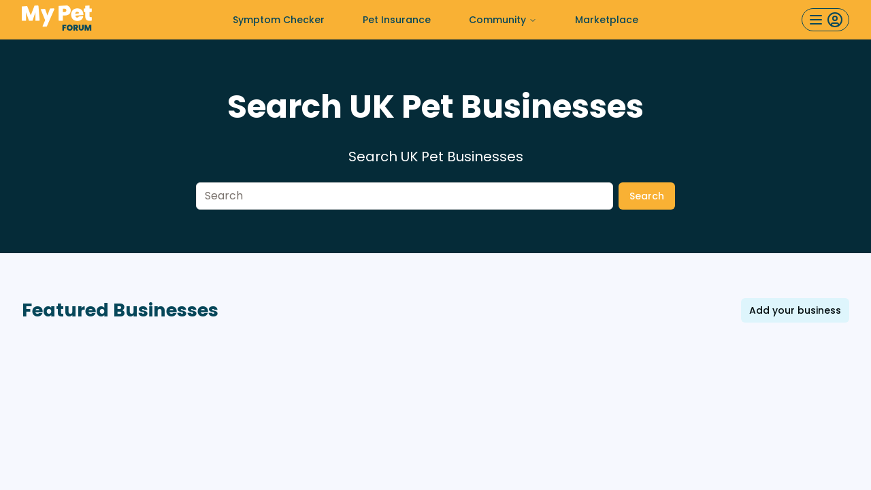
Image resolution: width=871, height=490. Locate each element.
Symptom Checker (279, 20)
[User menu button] (825, 19)
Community (503, 20)
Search (646, 196)
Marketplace (606, 20)
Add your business (795, 310)
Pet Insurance (397, 20)
